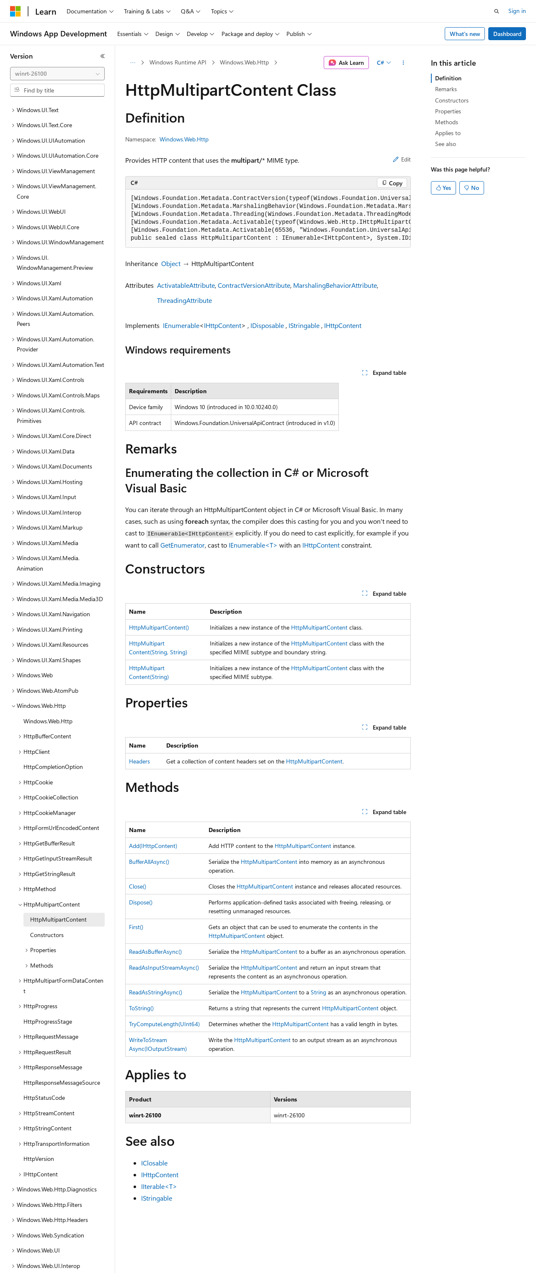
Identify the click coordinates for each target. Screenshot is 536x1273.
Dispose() (140, 902)
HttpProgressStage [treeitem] (47, 992)
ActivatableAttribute (186, 285)
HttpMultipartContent (319, 627)
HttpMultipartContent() (159, 627)
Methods (446, 122)
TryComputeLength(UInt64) (164, 1024)
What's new (465, 34)
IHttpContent (222, 325)
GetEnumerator (182, 544)
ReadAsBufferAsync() (155, 951)
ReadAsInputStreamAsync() (164, 967)
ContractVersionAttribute (254, 285)
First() (136, 927)
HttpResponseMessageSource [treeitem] (61, 1054)
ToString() (141, 1008)
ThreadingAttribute (184, 300)
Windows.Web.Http (244, 62)
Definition (448, 78)
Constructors (452, 100)
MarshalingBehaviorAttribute (335, 285)
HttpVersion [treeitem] (38, 1130)
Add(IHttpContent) (153, 846)
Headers (139, 761)
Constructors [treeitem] (47, 906)
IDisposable (267, 325)
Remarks (446, 89)
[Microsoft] (15, 11)
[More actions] (403, 62)
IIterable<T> (159, 1186)
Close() (137, 886)
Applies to (448, 133)
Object (170, 263)
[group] (268, 219)
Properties (448, 111)
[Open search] (496, 11)
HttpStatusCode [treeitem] (44, 1069)
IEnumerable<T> (253, 544)
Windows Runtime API (177, 62)
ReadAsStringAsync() (155, 992)
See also (445, 144)
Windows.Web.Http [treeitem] (47, 692)
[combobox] (57, 73)
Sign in (517, 11)
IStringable (304, 325)
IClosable (154, 1162)
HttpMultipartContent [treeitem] (58, 890)
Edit (402, 159)
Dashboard (507, 34)
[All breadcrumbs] (132, 62)
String (318, 992)
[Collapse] (102, 56)
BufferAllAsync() (149, 862)
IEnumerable (181, 325)
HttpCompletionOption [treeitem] (53, 738)
